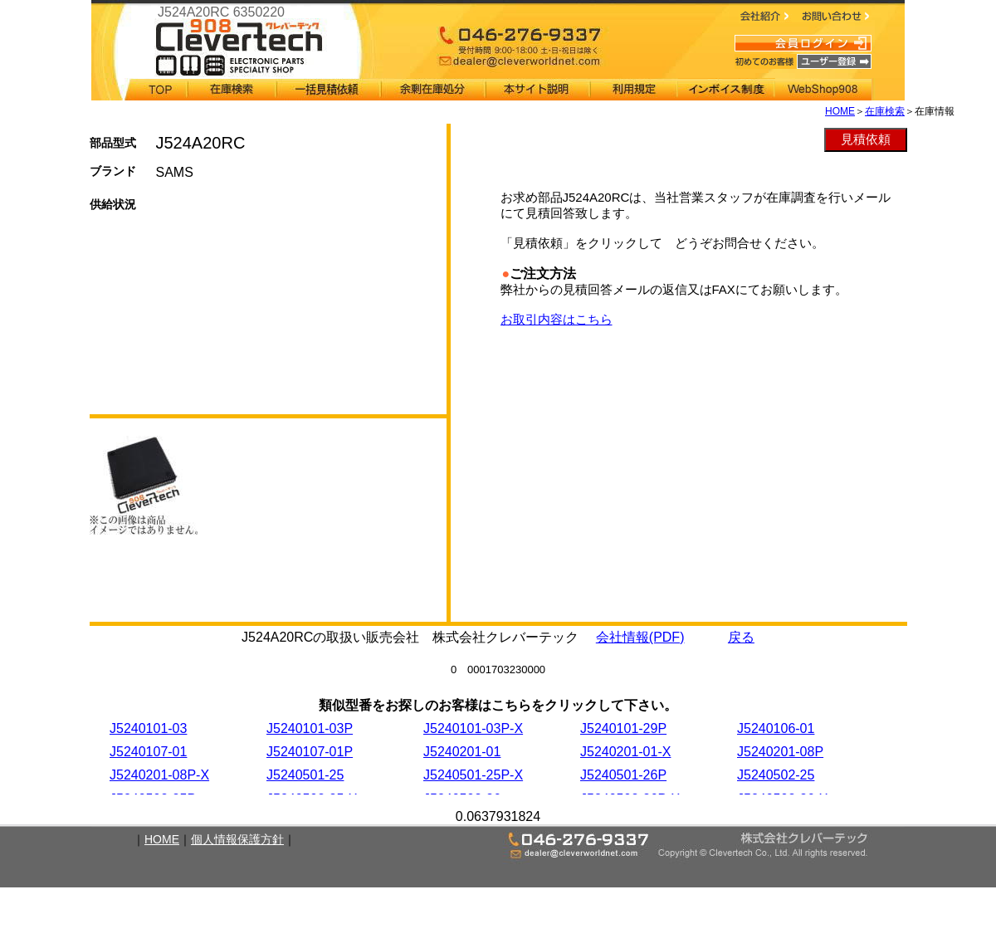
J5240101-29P (623, 728)
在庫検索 (885, 111)
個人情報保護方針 (237, 839)
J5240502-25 (775, 775)
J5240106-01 (775, 728)
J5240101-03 (148, 728)
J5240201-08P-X (159, 775)
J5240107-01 (148, 752)
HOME (840, 111)
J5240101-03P (309, 728)
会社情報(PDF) (640, 637)
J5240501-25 (305, 775)
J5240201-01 (461, 752)
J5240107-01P (309, 752)
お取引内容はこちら (556, 319)
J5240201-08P (780, 752)
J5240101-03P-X (473, 728)
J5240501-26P (623, 775)
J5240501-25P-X (473, 775)
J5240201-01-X (625, 752)
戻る (741, 637)
